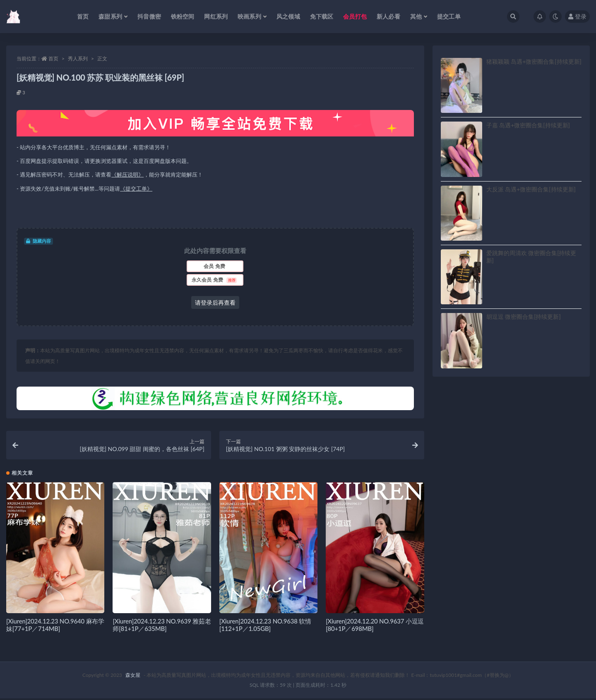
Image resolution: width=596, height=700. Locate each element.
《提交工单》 (136, 188)
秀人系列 (78, 58)
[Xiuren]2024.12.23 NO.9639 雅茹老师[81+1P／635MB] (162, 626)
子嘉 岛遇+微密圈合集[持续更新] (528, 125)
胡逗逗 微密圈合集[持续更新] (523, 316)
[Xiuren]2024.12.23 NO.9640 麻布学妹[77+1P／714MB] (55, 626)
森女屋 (132, 677)
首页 (53, 58)
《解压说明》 (127, 174)
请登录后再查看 (215, 302)
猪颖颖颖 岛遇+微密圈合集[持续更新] (534, 61)
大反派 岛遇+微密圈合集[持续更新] (531, 189)
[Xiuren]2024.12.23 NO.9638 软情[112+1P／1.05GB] (265, 626)
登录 (577, 16)
